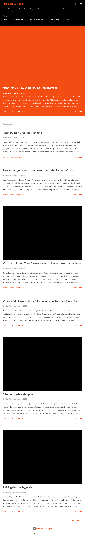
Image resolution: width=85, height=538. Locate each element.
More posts (77, 520)
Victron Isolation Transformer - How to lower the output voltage (42, 263)
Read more (77, 112)
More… (67, 20)
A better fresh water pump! (19, 394)
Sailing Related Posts (36, 20)
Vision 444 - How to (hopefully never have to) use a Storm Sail (40, 301)
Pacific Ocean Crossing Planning (22, 132)
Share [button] (5, 112)
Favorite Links (18, 20)
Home (5, 20)
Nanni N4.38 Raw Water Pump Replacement (30, 87)
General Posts (54, 20)
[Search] (75, 4)
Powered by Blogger (42, 528)
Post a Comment (17, 112)
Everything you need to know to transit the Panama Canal (38, 170)
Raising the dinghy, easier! (19, 487)
